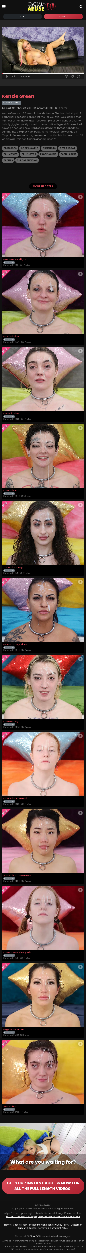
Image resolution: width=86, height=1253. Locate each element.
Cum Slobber (10, 490)
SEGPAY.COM (34, 1236)
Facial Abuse (68, 154)
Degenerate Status (13, 1029)
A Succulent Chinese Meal (17, 875)
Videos (16, 1224)
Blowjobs (10, 148)
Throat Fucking (27, 160)
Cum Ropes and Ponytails (17, 952)
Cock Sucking (29, 148)
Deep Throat (67, 148)
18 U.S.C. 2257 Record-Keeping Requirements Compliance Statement (43, 1216)
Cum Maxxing (10, 721)
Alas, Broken (9, 1106)
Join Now (63, 16)
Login (22, 16)
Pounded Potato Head (15, 798)
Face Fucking (48, 154)
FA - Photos (29, 154)
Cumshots (49, 148)
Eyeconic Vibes (11, 413)
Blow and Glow (11, 336)
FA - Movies (10, 154)
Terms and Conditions (41, 1224)
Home (7, 1224)
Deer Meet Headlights (14, 259)
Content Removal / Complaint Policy (48, 1228)
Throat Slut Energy (13, 567)
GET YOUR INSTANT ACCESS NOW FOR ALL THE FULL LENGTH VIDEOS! (43, 1185)
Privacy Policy (62, 1224)
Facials (8, 160)
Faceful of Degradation (15, 644)
